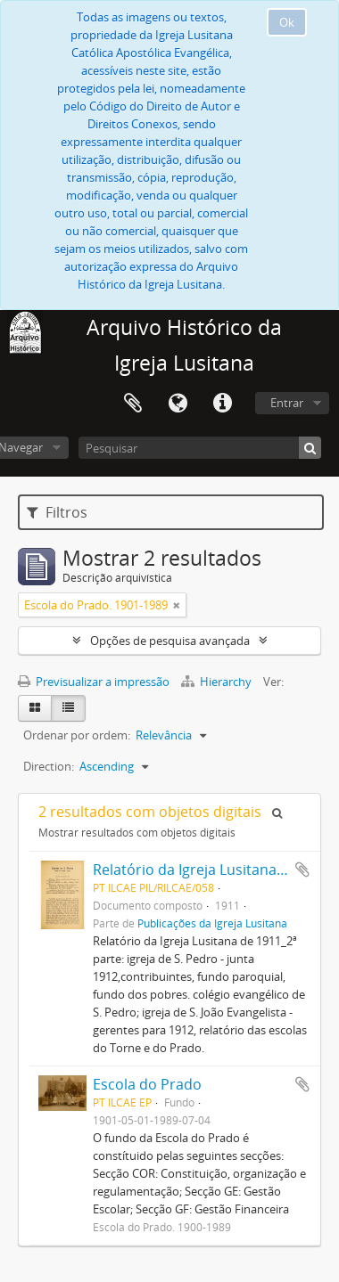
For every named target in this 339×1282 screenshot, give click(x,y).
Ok (286, 22)
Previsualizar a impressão (94, 682)
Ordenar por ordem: (76, 735)
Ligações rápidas (222, 403)
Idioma (177, 403)
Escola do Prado (147, 1084)
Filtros (57, 512)
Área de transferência (133, 403)
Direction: (48, 766)
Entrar (286, 403)
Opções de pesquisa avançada (170, 641)
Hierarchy (217, 682)
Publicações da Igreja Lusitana (212, 923)
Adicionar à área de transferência (302, 869)
